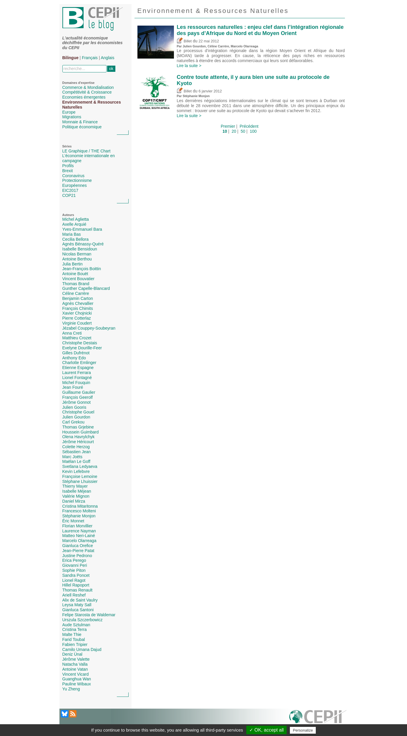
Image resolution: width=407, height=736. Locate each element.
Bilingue (70, 57)
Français (90, 57)
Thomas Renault (77, 590)
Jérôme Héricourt (78, 441)
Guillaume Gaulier (78, 392)
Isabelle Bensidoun (79, 249)
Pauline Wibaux (76, 684)
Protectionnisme (77, 180)
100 (253, 131)
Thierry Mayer (75, 486)
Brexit (67, 170)
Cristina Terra (74, 629)
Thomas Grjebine (78, 427)
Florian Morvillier (77, 526)
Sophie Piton (74, 570)
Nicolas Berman (77, 254)
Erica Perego (74, 560)
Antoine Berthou (77, 259)
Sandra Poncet (76, 575)
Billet (184, 41)
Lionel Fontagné (77, 377)
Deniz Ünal (72, 654)
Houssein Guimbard (80, 432)
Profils (68, 165)
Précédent (249, 126)
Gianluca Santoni (78, 609)
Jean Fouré (72, 387)
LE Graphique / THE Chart (86, 151)
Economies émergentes (84, 97)
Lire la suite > (189, 65)
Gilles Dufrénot (76, 352)
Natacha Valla (75, 664)
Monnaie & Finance (80, 121)
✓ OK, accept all (266, 729)
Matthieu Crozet (77, 337)
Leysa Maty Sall (77, 604)
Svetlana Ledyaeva (79, 466)
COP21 (69, 195)
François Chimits (77, 308)
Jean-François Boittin (81, 268)
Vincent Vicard (75, 674)
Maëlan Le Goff (76, 461)
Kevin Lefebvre (76, 471)
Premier (228, 126)
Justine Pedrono (77, 555)
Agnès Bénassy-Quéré (83, 244)
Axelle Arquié (74, 224)
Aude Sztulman (76, 624)
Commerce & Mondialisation (88, 87)
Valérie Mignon (75, 496)
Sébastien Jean (76, 451)
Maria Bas (71, 234)
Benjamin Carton (77, 298)
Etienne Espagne (78, 367)
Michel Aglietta (75, 219)
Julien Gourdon (76, 417)
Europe (69, 112)
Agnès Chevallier (78, 303)
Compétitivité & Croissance (87, 92)
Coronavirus (73, 175)
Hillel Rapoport (75, 585)
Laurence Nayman (79, 531)
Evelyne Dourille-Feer (82, 347)
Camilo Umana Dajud (82, 649)
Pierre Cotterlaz (76, 318)
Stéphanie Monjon (79, 516)
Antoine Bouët (75, 273)
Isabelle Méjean (76, 491)
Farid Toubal (73, 639)
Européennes (74, 185)
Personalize (303, 730)
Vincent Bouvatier (78, 278)
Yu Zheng (71, 689)
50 (243, 131)
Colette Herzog (76, 446)
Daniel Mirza (73, 501)
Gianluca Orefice (77, 545)
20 (234, 131)
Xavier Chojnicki (77, 313)
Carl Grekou (73, 422)
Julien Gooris (74, 407)
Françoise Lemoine (79, 476)
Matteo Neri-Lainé (78, 535)
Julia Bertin (72, 264)
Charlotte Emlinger (79, 362)
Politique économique (82, 126)
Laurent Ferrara (76, 372)
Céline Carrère (75, 293)
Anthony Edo (74, 357)
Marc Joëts (72, 456)
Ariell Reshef (74, 595)
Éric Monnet (73, 521)
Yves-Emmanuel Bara (82, 229)
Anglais (107, 57)
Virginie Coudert (77, 323)
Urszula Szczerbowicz (82, 619)
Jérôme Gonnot (76, 402)
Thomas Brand (75, 283)
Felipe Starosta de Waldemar (89, 614)
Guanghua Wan (76, 679)
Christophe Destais (79, 342)
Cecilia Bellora (75, 239)
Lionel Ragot (74, 580)
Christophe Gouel (78, 412)
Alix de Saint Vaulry (80, 600)
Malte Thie (72, 634)
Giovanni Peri (74, 565)
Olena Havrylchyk (78, 436)
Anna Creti (72, 333)
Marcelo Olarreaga (79, 540)
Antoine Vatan (75, 669)
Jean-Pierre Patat (78, 550)
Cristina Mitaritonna (80, 506)
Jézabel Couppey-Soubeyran (89, 328)
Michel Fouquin (76, 382)
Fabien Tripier (75, 644)
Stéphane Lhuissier (80, 481)
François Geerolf (77, 397)
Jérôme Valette (76, 659)
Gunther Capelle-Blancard (86, 288)
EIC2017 (70, 190)
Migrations (72, 116)
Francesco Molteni (79, 511)
